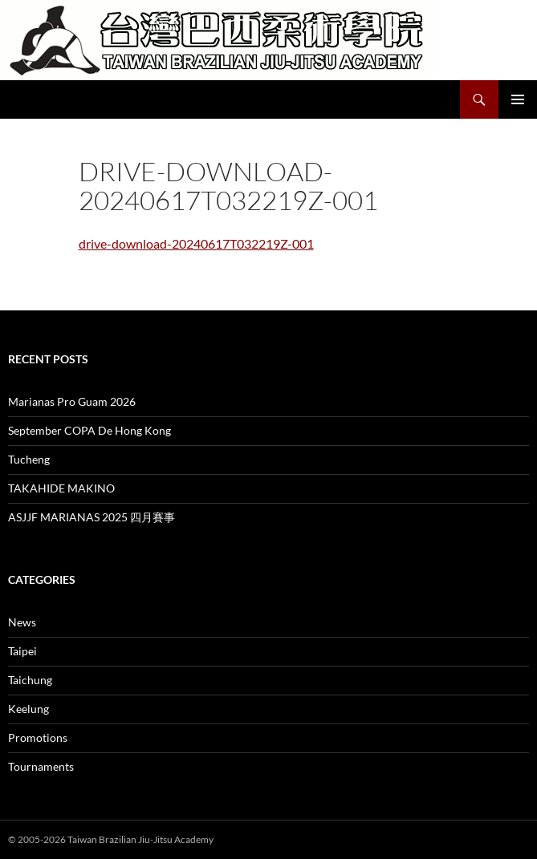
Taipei (22, 651)
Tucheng (29, 459)
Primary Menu (517, 99)
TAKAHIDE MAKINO (61, 488)
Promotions (37, 737)
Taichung (30, 680)
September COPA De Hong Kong (89, 430)
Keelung (28, 708)
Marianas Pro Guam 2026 (72, 401)
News (22, 622)
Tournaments (41, 766)
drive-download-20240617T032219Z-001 (196, 243)
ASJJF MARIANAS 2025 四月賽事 (91, 517)
